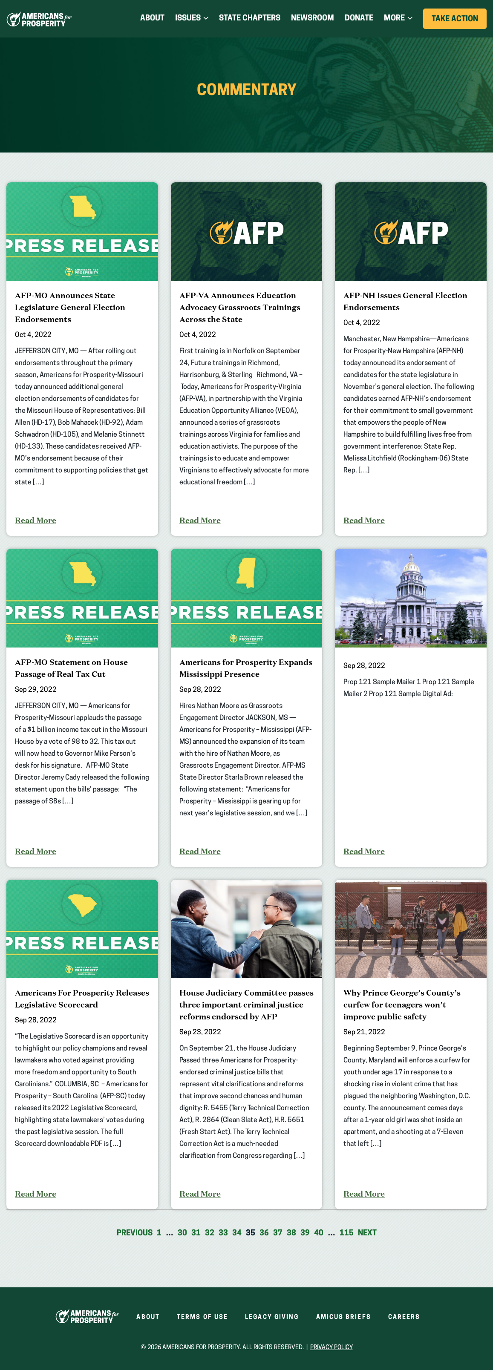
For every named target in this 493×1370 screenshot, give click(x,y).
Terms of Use (202, 1317)
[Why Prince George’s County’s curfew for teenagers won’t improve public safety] (411, 1044)
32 (209, 1233)
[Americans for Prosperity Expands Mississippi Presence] (247, 707)
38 (291, 1233)
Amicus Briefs (343, 1317)
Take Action (459, 22)
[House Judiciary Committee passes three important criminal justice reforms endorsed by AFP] (247, 1044)
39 (305, 1233)
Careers (404, 1317)
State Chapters (249, 18)
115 (347, 1233)
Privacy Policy (331, 1347)
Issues (188, 18)
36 (264, 1233)
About (152, 18)
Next (367, 1233)
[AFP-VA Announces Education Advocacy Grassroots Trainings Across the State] (247, 359)
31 (196, 1233)
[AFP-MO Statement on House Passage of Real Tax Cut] (82, 707)
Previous (135, 1233)
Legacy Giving (272, 1317)
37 (278, 1233)
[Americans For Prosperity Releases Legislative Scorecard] (82, 1044)
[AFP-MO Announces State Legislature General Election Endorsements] (82, 359)
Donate (359, 19)
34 (237, 1233)
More (394, 18)
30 (182, 1233)
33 (223, 1233)
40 (318, 1233)
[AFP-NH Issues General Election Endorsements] (411, 359)
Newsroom (312, 18)
